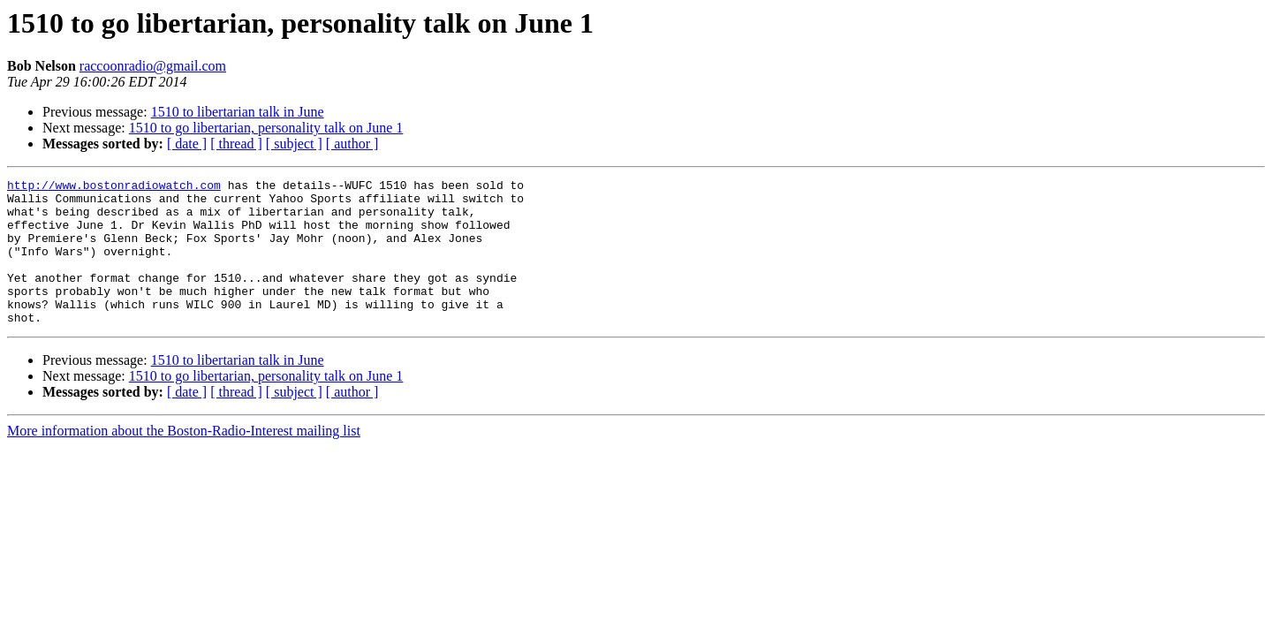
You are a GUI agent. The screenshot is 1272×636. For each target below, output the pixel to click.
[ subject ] (294, 143)
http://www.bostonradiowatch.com (114, 187)
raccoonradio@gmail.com (153, 65)
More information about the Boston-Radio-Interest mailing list (183, 459)
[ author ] (352, 143)
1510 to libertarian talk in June (237, 111)
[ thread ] (236, 143)
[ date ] (187, 143)
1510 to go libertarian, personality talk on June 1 (266, 127)
